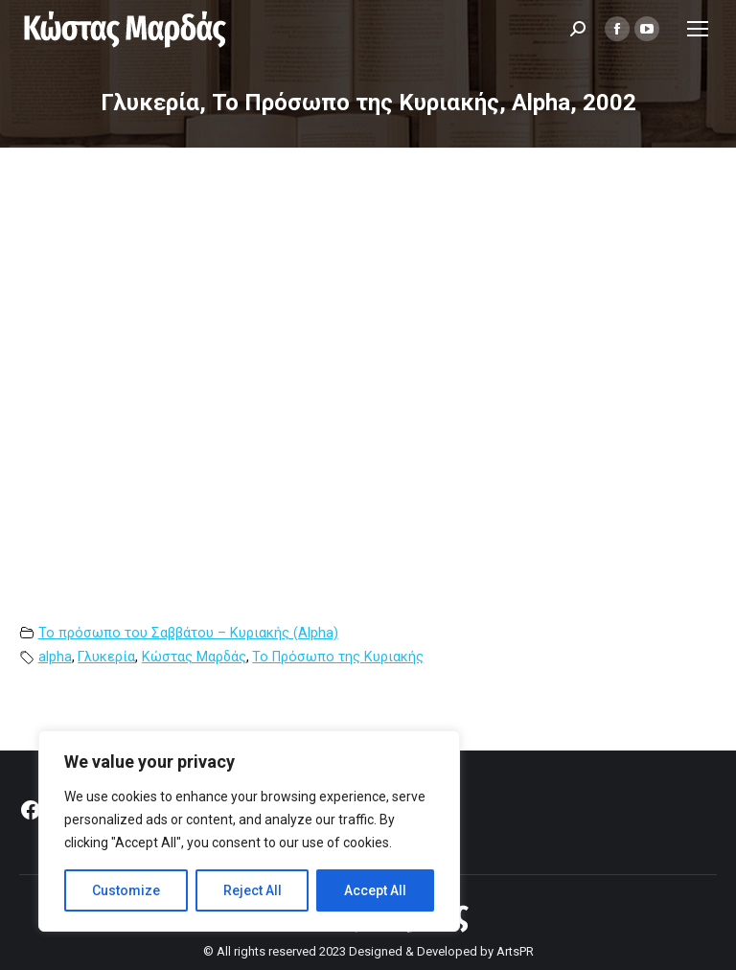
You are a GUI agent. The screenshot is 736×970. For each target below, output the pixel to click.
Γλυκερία (106, 657)
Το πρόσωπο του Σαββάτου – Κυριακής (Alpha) (188, 633)
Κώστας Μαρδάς (194, 657)
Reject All (252, 890)
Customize (126, 890)
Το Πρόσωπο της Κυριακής (338, 657)
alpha (55, 657)
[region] (249, 831)
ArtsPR (515, 951)
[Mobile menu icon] (697, 29)
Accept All (375, 890)
